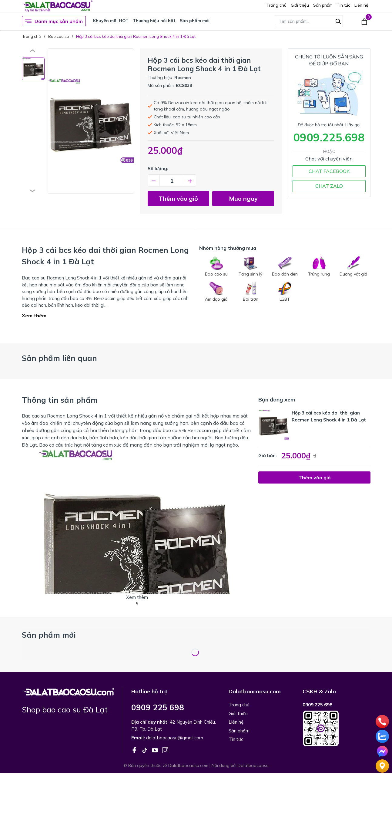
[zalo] (382, 735)
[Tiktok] (145, 750)
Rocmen (182, 77)
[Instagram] (165, 750)
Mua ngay (243, 198)
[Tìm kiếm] (338, 21)
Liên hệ (361, 5)
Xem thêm (34, 315)
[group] (91, 121)
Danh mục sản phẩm (54, 21)
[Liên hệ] (382, 765)
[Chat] (382, 750)
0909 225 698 (157, 707)
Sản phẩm (323, 5)
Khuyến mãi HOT (111, 20)
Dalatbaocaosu (253, 765)
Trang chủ (276, 5)
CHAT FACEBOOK (329, 171)
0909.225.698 (329, 137)
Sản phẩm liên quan (59, 358)
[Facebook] (135, 750)
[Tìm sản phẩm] (309, 21)
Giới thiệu (300, 5)
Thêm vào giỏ (178, 198)
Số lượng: (158, 168)
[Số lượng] (172, 180)
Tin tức (343, 5)
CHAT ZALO (329, 186)
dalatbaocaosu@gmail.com (174, 738)
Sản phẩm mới (194, 20)
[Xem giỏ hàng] (364, 21)
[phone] (382, 721)
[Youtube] (155, 750)
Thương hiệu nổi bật (154, 20)
